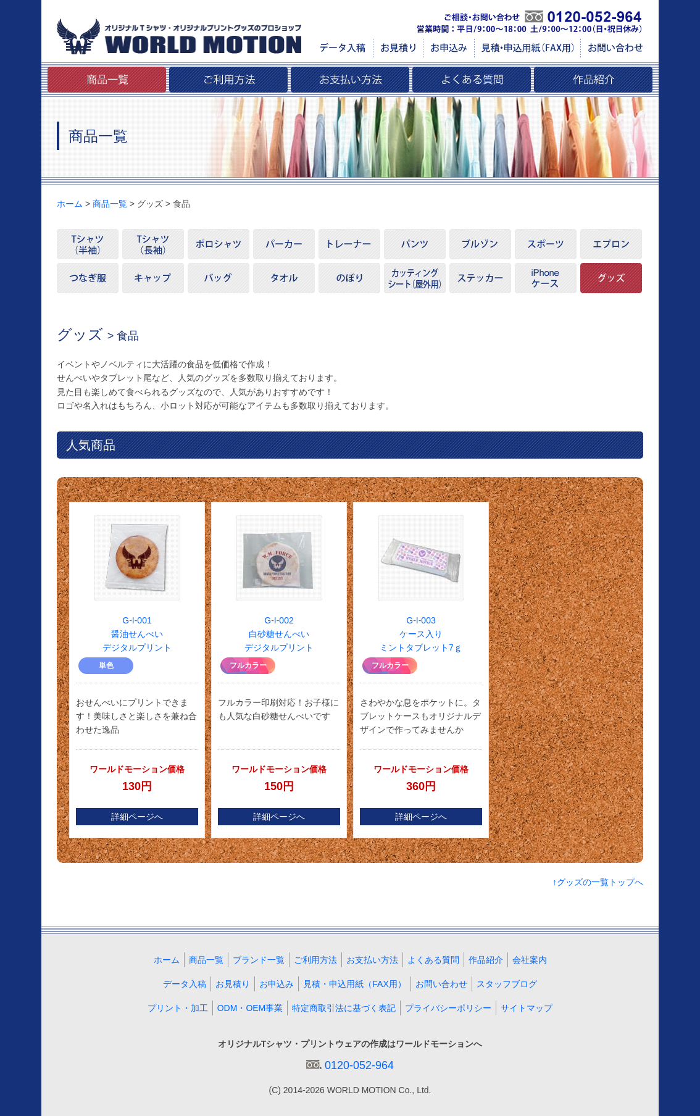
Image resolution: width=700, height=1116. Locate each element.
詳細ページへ (137, 817)
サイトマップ (526, 1008)
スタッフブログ (507, 984)
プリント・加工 (178, 1008)
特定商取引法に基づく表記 (344, 1008)
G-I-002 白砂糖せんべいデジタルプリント (279, 634)
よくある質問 (433, 960)
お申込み (276, 984)
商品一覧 (110, 204)
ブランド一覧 (259, 960)
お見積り (232, 984)
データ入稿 (184, 984)
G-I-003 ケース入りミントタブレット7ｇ (421, 634)
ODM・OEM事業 (250, 1008)
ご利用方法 (315, 960)
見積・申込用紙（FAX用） (354, 984)
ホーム (70, 204)
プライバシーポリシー (448, 1008)
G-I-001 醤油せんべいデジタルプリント (137, 634)
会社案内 (529, 960)
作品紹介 (486, 960)
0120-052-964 (359, 1065)
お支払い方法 (372, 960)
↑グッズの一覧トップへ (597, 882)
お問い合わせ (441, 984)
